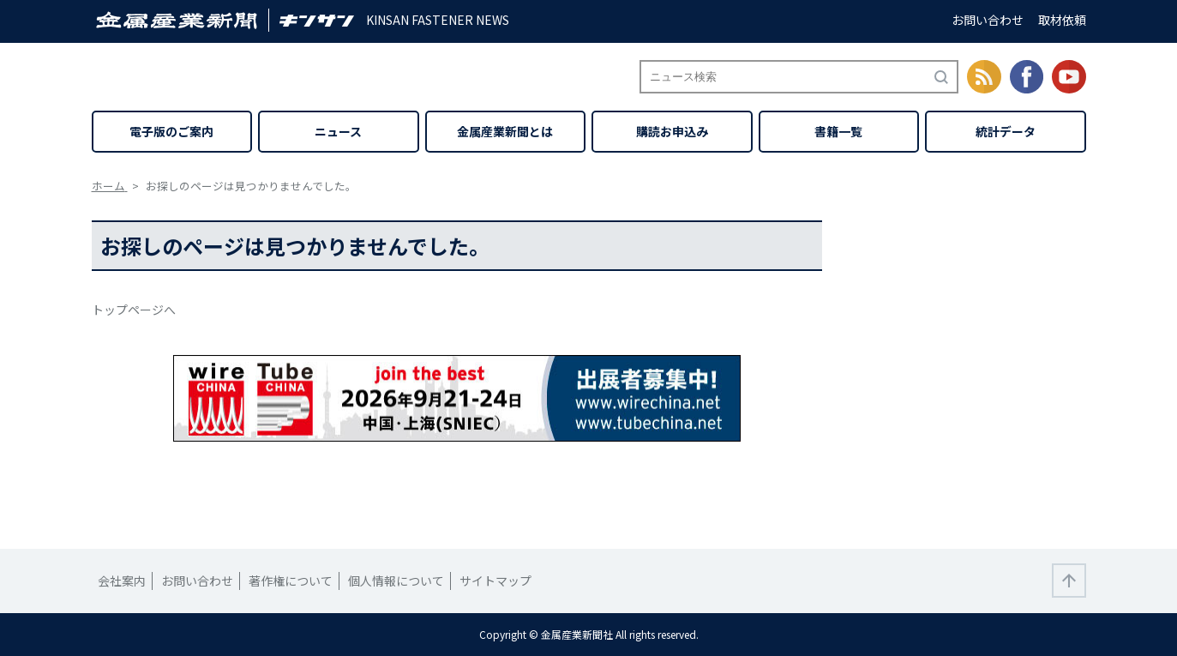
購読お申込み (672, 131)
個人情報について (396, 580)
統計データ (1006, 131)
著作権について (291, 580)
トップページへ (134, 309)
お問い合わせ (988, 19)
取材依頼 (1062, 19)
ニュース (338, 131)
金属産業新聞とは (505, 131)
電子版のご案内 (171, 131)
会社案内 (122, 580)
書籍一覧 (838, 131)
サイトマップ (495, 580)
